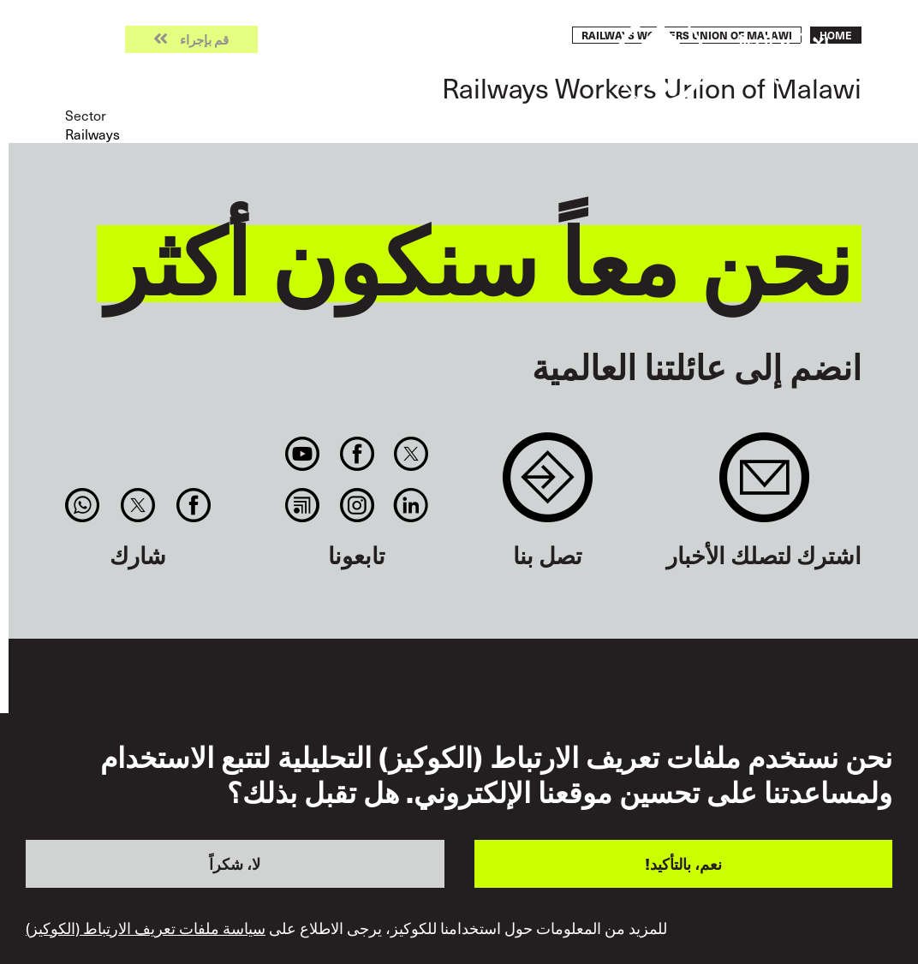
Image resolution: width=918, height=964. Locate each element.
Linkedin (410, 505)
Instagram (356, 505)
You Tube (302, 454)
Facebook (356, 454)
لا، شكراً (234, 863)
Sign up (764, 485)
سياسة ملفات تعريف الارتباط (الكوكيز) (145, 928)
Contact (548, 485)
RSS (302, 505)
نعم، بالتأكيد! (683, 863)
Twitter (410, 454)
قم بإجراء (204, 40)
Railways (92, 134)
